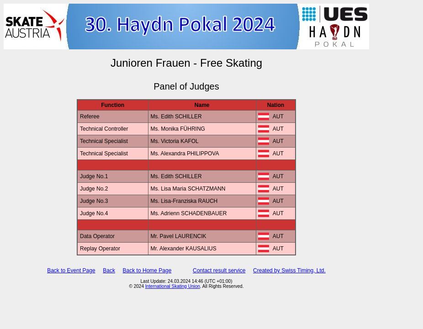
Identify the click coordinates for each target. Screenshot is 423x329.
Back (109, 270)
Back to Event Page (71, 270)
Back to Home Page (147, 270)
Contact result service (219, 270)
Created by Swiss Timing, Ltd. (289, 270)
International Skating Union (172, 286)
